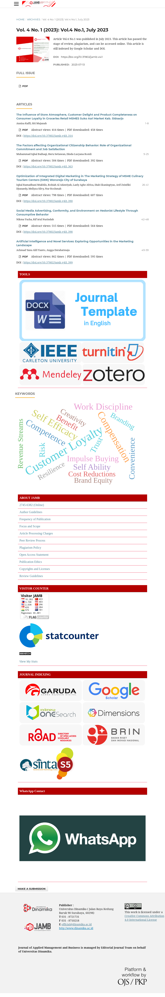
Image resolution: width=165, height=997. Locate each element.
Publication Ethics (30, 561)
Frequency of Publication (35, 519)
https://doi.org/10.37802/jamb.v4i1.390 (48, 201)
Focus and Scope (29, 526)
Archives (33, 19)
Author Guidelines (30, 512)
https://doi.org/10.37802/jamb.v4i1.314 (48, 135)
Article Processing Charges (36, 533)
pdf (25, 86)
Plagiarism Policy (30, 547)
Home (20, 19)
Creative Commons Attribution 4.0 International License (144, 918)
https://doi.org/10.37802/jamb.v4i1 (82, 56)
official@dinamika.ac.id (77, 924)
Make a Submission (32, 888)
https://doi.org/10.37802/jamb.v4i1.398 (48, 232)
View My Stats (28, 661)
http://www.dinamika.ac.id (76, 928)
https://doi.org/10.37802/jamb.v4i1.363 (48, 166)
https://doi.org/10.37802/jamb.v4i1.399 (48, 262)
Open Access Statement (33, 554)
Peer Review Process (32, 540)
